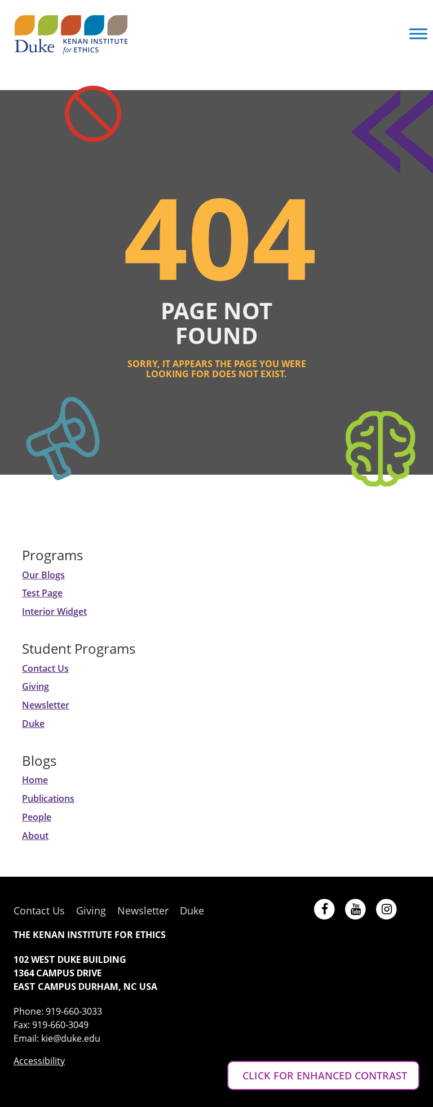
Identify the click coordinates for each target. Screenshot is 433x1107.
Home (35, 780)
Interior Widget (54, 611)
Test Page (42, 593)
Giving (35, 686)
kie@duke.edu (70, 1038)
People (36, 817)
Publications (48, 798)
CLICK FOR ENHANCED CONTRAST (323, 1075)
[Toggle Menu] (418, 33)
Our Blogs (43, 575)
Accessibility (39, 1061)
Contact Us (45, 668)
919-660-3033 (74, 1011)
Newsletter (45, 705)
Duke (33, 723)
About (35, 835)
